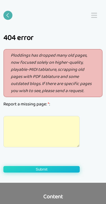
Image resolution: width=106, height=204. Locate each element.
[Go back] (7, 15)
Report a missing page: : (26, 104)
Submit (41, 169)
